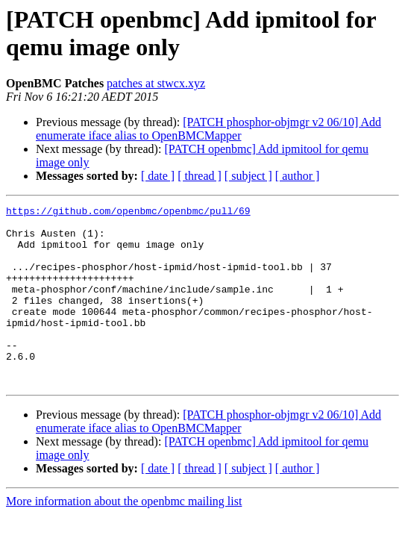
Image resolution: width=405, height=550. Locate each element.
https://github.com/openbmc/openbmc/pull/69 (128, 212)
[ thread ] (200, 175)
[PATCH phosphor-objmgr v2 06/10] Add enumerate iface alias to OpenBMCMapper (208, 129)
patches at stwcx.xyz (156, 83)
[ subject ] (248, 175)
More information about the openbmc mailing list (124, 537)
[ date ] (158, 175)
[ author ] (297, 175)
